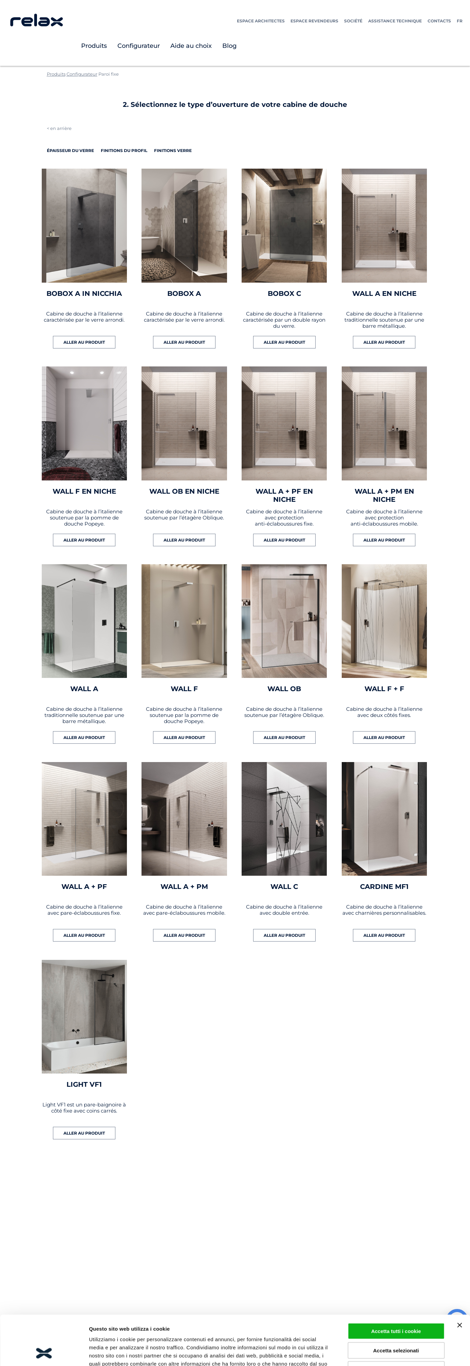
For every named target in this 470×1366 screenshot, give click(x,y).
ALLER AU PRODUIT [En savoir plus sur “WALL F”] (184, 737)
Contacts (439, 20)
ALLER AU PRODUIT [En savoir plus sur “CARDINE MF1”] (384, 935)
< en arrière (59, 128)
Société (353, 20)
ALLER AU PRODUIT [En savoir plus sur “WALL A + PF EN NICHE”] (284, 540)
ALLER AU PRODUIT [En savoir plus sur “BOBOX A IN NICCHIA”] (84, 342)
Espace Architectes (261, 20)
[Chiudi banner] (459, 1278)
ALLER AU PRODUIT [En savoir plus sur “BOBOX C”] (284, 342)
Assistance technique (395, 20)
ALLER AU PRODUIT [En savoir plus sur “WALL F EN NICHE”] (84, 540)
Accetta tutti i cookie (396, 1284)
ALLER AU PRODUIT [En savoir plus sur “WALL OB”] (284, 737)
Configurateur (138, 46)
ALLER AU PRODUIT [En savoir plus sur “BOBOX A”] (184, 342)
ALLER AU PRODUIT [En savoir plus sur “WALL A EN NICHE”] (384, 342)
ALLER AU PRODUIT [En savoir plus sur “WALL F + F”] (384, 737)
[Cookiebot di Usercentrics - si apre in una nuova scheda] (44, 1353)
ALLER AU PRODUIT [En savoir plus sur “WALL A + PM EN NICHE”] (384, 540)
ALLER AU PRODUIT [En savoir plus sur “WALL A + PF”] (84, 935)
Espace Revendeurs (314, 20)
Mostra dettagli (357, 1352)
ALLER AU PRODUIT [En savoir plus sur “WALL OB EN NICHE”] (184, 540)
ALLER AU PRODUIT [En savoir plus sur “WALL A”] (84, 737)
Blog (229, 46)
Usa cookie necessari (396, 1323)
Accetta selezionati (396, 1304)
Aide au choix (191, 46)
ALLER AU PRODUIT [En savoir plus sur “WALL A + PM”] (184, 935)
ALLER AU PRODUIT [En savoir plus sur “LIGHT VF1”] (84, 1133)
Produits (94, 46)
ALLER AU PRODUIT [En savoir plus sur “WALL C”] (284, 935)
